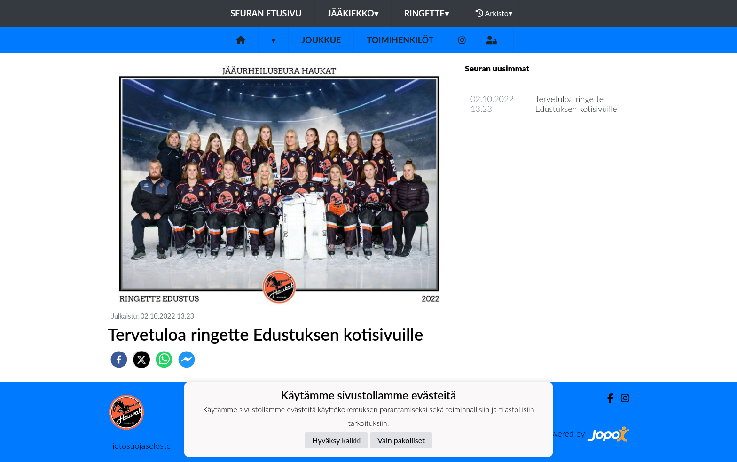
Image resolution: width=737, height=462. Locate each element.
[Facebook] (606, 398)
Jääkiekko (353, 13)
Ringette (426, 13)
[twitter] (141, 359)
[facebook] (118, 359)
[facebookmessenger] (186, 359)
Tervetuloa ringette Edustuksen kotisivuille (576, 104)
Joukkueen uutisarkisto (513, 135)
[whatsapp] (164, 359)
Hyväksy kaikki (336, 440)
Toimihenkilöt (400, 40)
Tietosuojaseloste (139, 445)
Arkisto (494, 13)
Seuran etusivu (266, 13)
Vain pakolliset (401, 440)
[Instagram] (462, 40)
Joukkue (321, 40)
